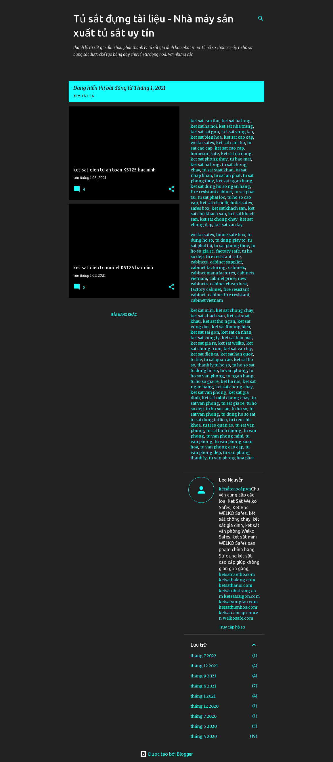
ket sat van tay (229, 224)
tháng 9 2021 (203, 676)
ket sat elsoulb (214, 202)
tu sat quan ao (218, 359)
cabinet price (222, 278)
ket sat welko (231, 343)
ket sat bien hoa (206, 137)
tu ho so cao (217, 408)
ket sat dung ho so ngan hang (220, 186)
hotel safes (241, 202)
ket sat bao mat (237, 337)
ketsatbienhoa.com (238, 607)
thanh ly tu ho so (214, 365)
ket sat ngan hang (234, 181)
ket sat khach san (229, 208)
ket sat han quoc (237, 354)
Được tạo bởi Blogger (166, 754)
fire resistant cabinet (211, 191)
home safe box (230, 234)
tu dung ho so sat (238, 414)
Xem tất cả (83, 96)
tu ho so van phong (222, 373)
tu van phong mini (224, 436)
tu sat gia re (232, 403)
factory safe (228, 251)
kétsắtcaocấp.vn (235, 489)
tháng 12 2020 (205, 706)
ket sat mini (202, 310)
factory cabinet (206, 289)
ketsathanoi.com (235, 585)
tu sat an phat (227, 175)
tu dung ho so (204, 370)
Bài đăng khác (124, 314)
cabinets (199, 262)
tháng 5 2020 (204, 726)
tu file (196, 359)
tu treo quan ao (218, 425)
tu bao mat (240, 159)
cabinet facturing (208, 267)
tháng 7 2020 (204, 716)
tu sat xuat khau (218, 170)
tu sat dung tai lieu (209, 419)
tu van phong (233, 370)
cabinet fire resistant (228, 294)
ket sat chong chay (219, 219)
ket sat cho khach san (222, 211)
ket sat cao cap (238, 137)
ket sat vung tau (237, 131)
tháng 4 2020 (204, 736)
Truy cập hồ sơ (232, 627)
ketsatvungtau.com (238, 601)
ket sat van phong (208, 392)
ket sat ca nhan (236, 332)
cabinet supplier (226, 262)
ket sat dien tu (204, 354)
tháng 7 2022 (203, 655)
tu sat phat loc (211, 197)
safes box (200, 208)
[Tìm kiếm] (260, 18)
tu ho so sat (243, 365)
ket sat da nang (236, 153)
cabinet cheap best (228, 284)
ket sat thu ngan (219, 321)
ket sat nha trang (236, 126)
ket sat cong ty (205, 337)
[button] (171, 189)
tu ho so (239, 408)
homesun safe (205, 153)
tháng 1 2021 (203, 696)
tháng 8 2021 (203, 686)
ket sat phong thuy (209, 159)
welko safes (202, 142)
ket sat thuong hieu (231, 326)
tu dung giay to (230, 240)
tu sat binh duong (224, 430)
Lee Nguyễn (231, 479)
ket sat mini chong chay (226, 397)
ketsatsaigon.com (242, 596)
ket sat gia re (203, 343)
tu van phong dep (220, 449)
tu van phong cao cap (221, 447)
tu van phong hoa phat (231, 458)
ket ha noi (230, 381)
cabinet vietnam (207, 300)
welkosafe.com (238, 618)
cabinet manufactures (213, 273)
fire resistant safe (223, 256)
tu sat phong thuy (231, 245)
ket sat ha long (236, 120)
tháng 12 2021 (204, 666)
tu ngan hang (240, 376)
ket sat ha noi (204, 126)
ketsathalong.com (237, 580)
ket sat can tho (205, 120)
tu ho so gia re (205, 381)
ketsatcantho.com (237, 574)
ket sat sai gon (205, 131)
